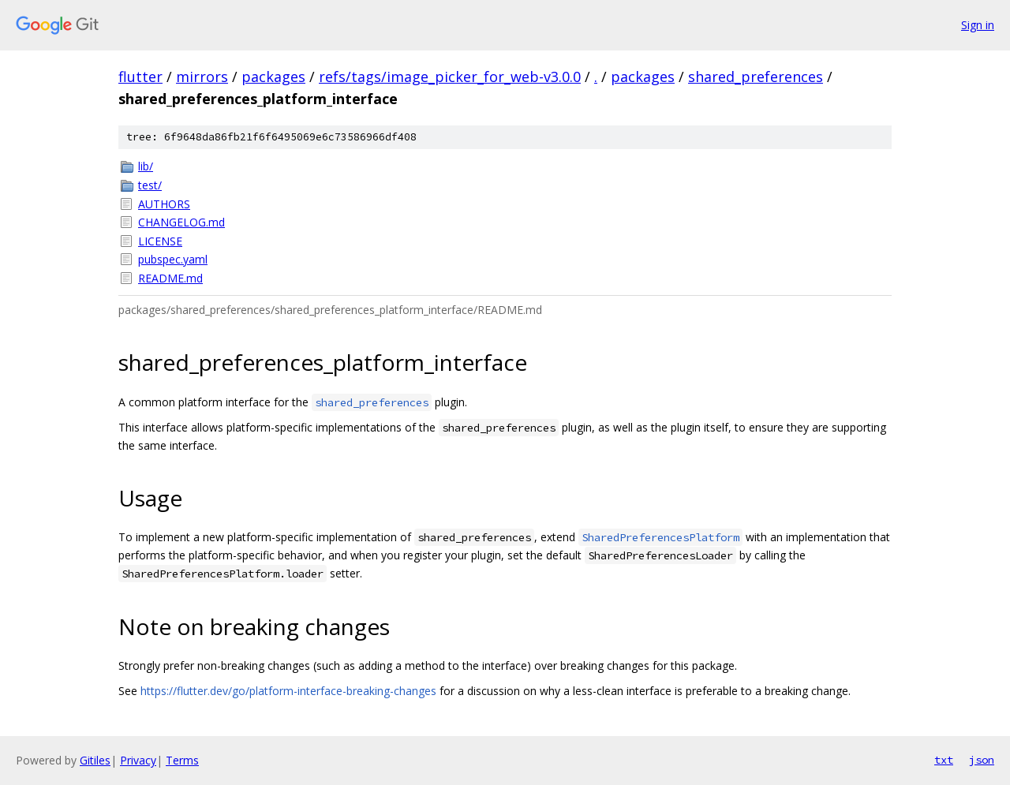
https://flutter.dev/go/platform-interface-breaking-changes (288, 690)
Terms (182, 760)
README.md (170, 278)
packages (273, 76)
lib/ (145, 166)
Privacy (138, 760)
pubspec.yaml (173, 259)
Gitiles (95, 760)
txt (943, 760)
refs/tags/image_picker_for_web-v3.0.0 (450, 76)
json (981, 760)
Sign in (977, 24)
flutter (140, 76)
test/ (150, 185)
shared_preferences (755, 76)
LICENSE (160, 241)
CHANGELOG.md (181, 222)
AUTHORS (164, 203)
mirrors (202, 76)
